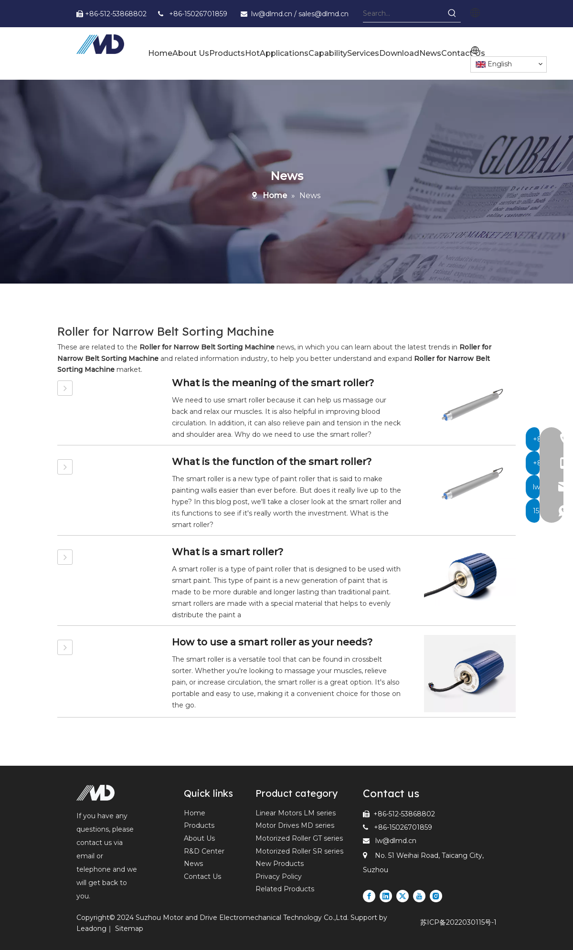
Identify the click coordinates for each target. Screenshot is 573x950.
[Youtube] (419, 896)
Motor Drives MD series (294, 825)
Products (199, 825)
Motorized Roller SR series (299, 851)
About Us (199, 838)
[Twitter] (402, 896)
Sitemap (129, 928)
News (193, 863)
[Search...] (403, 13)
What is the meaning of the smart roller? (273, 383)
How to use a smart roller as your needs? (272, 642)
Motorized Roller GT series (299, 838)
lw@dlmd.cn (272, 14)
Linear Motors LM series (295, 813)
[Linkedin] (386, 896)
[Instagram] (436, 896)
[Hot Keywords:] (452, 13)
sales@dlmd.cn (323, 14)
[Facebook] (369, 896)
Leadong (91, 928)
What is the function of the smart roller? (271, 461)
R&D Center (204, 851)
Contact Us (202, 876)
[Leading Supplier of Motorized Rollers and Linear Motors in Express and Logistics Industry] (95, 793)
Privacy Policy (278, 876)
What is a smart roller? (227, 552)
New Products (279, 863)
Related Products (284, 889)
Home (194, 813)
